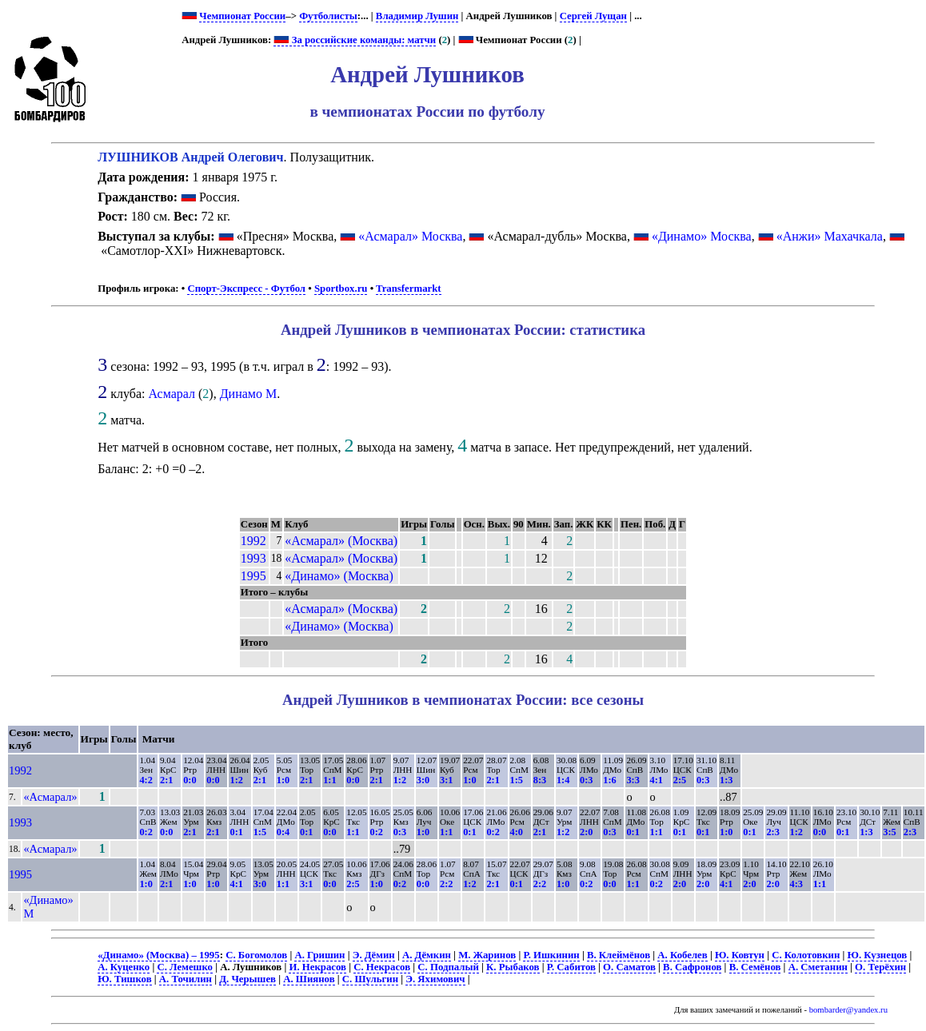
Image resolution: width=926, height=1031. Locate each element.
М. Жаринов (487, 955)
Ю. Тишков (124, 979)
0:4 (283, 832)
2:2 (446, 884)
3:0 (423, 780)
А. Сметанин (818, 967)
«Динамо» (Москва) (339, 576)
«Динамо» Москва (702, 236)
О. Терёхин (880, 967)
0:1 (236, 832)
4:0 (516, 832)
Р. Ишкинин (551, 955)
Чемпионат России (242, 16)
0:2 (145, 832)
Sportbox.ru (340, 288)
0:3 (586, 780)
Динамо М (248, 393)
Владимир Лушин (417, 16)
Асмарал (171, 393)
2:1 (166, 780)
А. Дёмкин (426, 955)
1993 (253, 558)
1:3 (726, 780)
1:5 (516, 780)
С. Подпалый (448, 967)
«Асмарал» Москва (410, 236)
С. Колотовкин (806, 955)
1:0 (283, 780)
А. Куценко (124, 967)
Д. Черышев (247, 979)
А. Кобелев (682, 955)
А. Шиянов (308, 979)
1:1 (329, 780)
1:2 (236, 780)
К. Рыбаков (512, 967)
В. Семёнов (755, 967)
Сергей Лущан (593, 16)
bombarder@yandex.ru (848, 1009)
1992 (253, 540)
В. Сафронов (692, 967)
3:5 (889, 832)
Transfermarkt (408, 288)
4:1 (656, 780)
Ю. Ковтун (739, 955)
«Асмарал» (50, 796)
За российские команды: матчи (354, 40)
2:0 (586, 832)
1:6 (609, 780)
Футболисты (328, 16)
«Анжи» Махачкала (829, 236)
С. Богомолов (256, 955)
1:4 (563, 780)
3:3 (632, 780)
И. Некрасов (317, 967)
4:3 (796, 884)
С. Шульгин (370, 979)
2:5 (679, 780)
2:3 (772, 832)
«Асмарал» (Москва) (341, 540)
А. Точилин (185, 979)
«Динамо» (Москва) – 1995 (158, 955)
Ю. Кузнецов (878, 955)
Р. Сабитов (571, 967)
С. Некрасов (381, 967)
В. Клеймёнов (618, 955)
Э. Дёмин (374, 955)
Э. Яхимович (435, 979)
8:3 (539, 780)
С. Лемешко (185, 967)
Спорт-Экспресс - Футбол (246, 288)
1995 (253, 576)
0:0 (189, 780)
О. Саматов (629, 967)
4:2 (145, 780)
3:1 (446, 780)
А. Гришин (319, 955)
